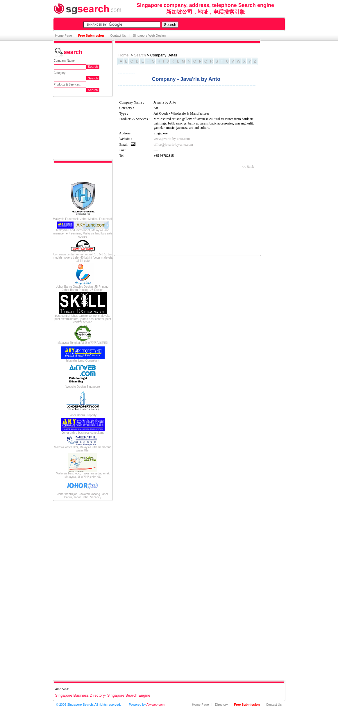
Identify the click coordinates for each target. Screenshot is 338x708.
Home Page (63, 35)
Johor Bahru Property (82, 415)
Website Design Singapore (82, 386)
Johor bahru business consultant (83, 432)
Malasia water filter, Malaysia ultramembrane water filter (83, 449)
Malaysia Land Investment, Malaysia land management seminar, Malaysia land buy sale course (82, 233)
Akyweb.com (155, 704)
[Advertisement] (76, 590)
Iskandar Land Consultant (82, 360)
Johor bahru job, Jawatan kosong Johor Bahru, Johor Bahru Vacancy (82, 495)
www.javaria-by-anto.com (171, 139)
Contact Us (118, 35)
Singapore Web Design (149, 35)
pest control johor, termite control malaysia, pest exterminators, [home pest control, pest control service (82, 319)
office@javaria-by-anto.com (173, 145)
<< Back (248, 167)
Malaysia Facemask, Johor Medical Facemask (82, 218)
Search (140, 55)
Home (124, 55)
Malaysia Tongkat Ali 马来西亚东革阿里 (83, 342)
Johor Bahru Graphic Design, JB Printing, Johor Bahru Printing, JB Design (82, 288)
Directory (221, 704)
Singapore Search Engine (128, 695)
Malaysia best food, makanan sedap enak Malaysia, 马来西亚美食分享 (83, 475)
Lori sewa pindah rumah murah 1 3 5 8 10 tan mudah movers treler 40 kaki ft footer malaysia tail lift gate (82, 257)
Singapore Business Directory (80, 695)
